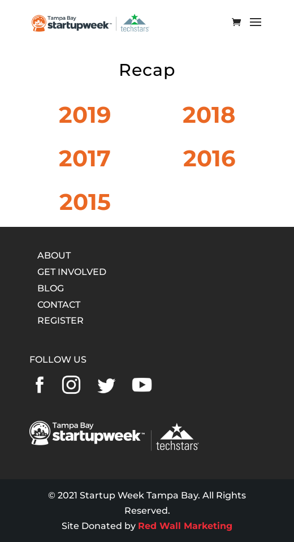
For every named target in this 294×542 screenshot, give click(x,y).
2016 (209, 158)
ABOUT (54, 255)
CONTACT (58, 304)
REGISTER (60, 320)
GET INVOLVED (71, 271)
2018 (209, 114)
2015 (85, 202)
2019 (85, 114)
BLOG (50, 288)
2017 (85, 158)
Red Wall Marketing (185, 526)
